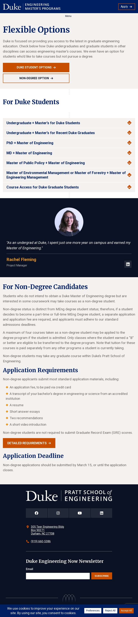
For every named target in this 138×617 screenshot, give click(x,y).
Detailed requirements (27, 443)
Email (29, 569)
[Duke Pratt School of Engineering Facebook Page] (36, 513)
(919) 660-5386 (41, 541)
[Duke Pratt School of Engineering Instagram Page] (58, 513)
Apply (124, 6)
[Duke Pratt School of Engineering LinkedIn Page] (101, 513)
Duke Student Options (34, 67)
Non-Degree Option (34, 78)
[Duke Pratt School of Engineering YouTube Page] (80, 513)
